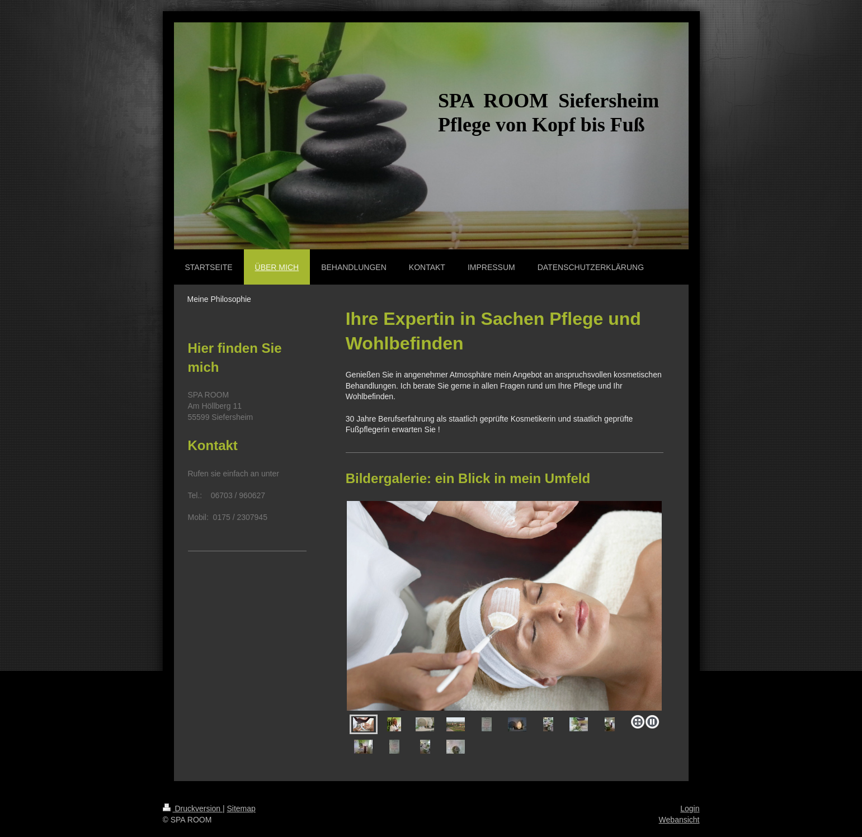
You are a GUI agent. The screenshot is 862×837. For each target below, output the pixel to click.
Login (689, 808)
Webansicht (679, 819)
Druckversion (193, 808)
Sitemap (241, 808)
